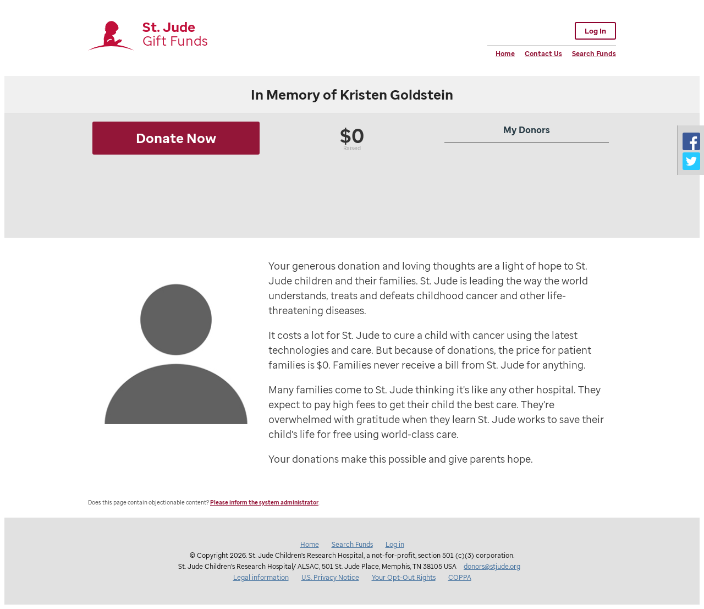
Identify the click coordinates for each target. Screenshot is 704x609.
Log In (595, 31)
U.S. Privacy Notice (330, 577)
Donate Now (176, 138)
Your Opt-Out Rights (404, 577)
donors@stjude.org (492, 566)
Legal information (261, 577)
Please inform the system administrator (264, 502)
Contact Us (543, 53)
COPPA (459, 577)
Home (505, 53)
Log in (395, 544)
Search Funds (594, 53)
